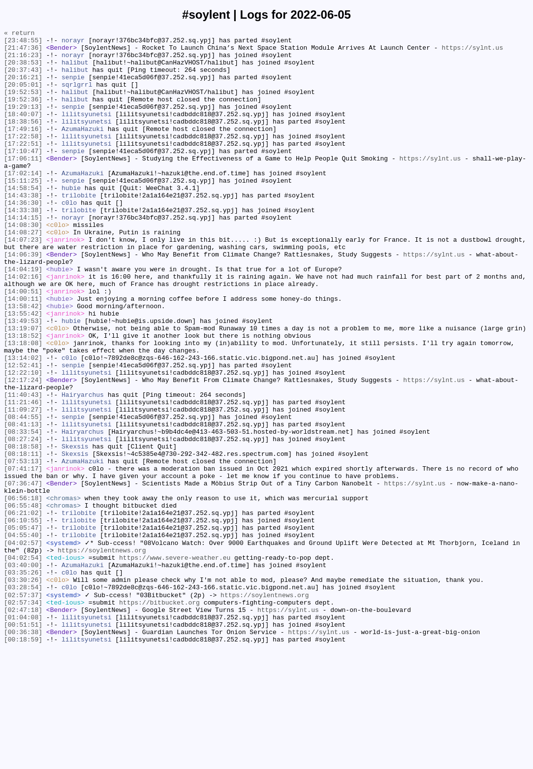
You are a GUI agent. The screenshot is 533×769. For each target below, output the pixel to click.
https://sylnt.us (472, 51)
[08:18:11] (23, 539)
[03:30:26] (23, 689)
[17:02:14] (23, 202)
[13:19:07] (23, 388)
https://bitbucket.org (159, 716)
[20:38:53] (23, 69)
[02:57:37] (23, 707)
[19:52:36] (23, 113)
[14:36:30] (23, 237)
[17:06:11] (23, 184)
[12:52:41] (23, 432)
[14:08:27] (23, 273)
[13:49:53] (23, 379)
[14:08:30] (23, 264)
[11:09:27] (23, 485)
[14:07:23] (23, 282)
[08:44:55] (23, 494)
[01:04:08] (23, 734)
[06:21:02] (23, 610)
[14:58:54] (23, 220)
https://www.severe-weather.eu (174, 663)
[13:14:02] (23, 423)
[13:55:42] (23, 370)
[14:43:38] (23, 228)
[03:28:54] (23, 698)
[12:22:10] (23, 441)
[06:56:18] (23, 592)
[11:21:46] (23, 477)
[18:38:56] (23, 140)
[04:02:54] (23, 663)
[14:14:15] (23, 255)
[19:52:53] (23, 104)
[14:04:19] (23, 317)
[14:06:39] (23, 299)
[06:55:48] (23, 601)
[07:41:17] (23, 556)
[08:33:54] (23, 512)
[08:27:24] (23, 521)
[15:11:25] (23, 211)
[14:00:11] (23, 353)
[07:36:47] (23, 574)
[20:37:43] (23, 78)
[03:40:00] (23, 672)
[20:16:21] (23, 87)
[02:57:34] (23, 716)
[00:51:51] (23, 742)
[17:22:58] (23, 158)
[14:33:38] (23, 246)
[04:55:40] (23, 636)
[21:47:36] (23, 51)
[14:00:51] (23, 344)
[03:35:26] (23, 680)
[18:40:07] (23, 131)
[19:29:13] (23, 122)
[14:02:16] (23, 326)
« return (19, 34)
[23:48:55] (23, 42)
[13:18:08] (23, 406)
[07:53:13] (23, 548)
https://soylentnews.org (102, 654)
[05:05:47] (23, 627)
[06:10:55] (23, 618)
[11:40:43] (23, 468)
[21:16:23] (23, 60)
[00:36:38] (23, 751)
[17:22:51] (23, 166)
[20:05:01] (23, 96)
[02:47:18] (23, 725)
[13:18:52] (23, 397)
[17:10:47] (23, 175)
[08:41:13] (23, 503)
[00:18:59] (23, 760)
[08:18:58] (23, 530)
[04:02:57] (23, 645)
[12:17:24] (23, 450)
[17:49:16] (23, 149)
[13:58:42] (23, 361)
